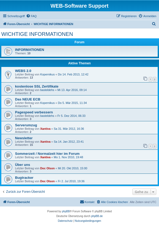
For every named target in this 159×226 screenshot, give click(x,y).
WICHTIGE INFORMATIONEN (37, 34)
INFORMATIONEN (29, 50)
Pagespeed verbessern (34, 112)
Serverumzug (26, 125)
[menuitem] (31, 16)
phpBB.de (97, 216)
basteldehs (47, 90)
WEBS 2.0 (23, 71)
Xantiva (45, 128)
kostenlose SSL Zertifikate (37, 86)
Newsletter (24, 138)
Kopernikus (47, 74)
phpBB (66, 211)
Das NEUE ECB (27, 99)
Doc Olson (47, 168)
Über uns (22, 165)
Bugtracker (24, 178)
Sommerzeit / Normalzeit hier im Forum (47, 154)
